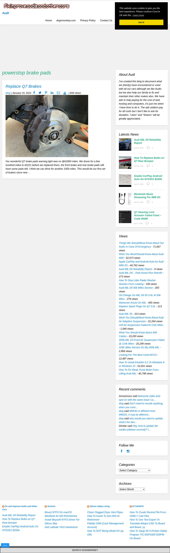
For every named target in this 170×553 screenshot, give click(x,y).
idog (8, 93)
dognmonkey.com (66, 20)
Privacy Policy (88, 20)
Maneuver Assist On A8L (132, 302)
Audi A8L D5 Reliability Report (135, 269)
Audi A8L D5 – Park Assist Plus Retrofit (140, 272)
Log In (5, 545)
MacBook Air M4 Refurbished (61, 516)
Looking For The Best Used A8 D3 (137, 355)
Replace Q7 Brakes (23, 86)
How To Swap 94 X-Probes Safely (148, 531)
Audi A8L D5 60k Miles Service (136, 287)
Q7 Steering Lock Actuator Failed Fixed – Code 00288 (147, 215)
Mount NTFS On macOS (58, 512)
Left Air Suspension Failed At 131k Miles (141, 325)
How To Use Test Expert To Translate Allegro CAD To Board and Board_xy (147, 523)
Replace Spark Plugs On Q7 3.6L (137, 306)
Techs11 (51, 506)
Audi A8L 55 (125, 313)
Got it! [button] (141, 22)
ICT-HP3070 (138, 506)
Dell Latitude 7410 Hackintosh (61, 527)
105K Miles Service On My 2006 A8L (139, 347)
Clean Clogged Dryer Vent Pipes (105, 512)
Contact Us (106, 20)
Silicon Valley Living (100, 506)
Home (48, 20)
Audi (5, 13)
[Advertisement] (85, 46)
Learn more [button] (138, 15)
